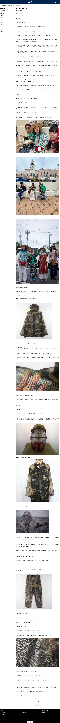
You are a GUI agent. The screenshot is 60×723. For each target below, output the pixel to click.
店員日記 (38, 705)
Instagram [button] (30, 722)
